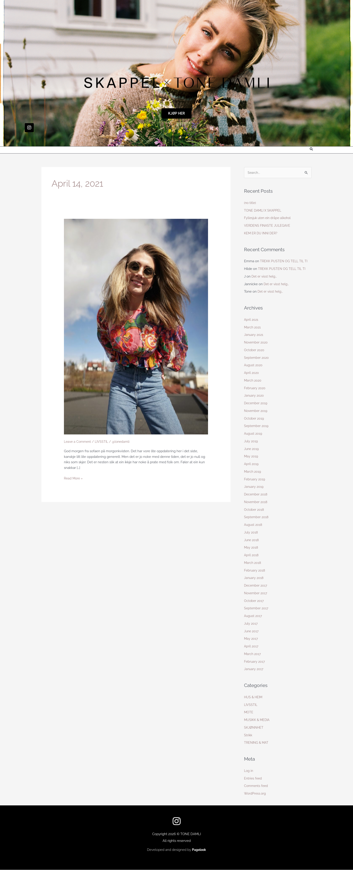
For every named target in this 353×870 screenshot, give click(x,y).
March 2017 (253, 654)
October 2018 (254, 510)
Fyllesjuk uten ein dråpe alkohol (269, 218)
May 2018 (251, 548)
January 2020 (254, 396)
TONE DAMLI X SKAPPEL (263, 211)
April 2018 (251, 555)
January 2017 (254, 669)
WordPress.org (255, 794)
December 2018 (256, 495)
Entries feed (253, 779)
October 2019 (254, 419)
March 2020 (253, 381)
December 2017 (256, 586)
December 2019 (256, 403)
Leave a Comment (78, 442)
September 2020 (257, 358)
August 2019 (253, 434)
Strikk (248, 735)
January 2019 (254, 487)
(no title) (250, 203)
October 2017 (254, 601)
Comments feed (256, 786)
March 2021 (253, 327)
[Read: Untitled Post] (136, 326)
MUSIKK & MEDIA (258, 720)
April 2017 (251, 646)
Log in (249, 771)
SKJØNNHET (254, 728)
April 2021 (251, 320)
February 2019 (255, 479)
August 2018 (253, 525)
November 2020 (256, 343)
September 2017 (256, 608)
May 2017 (251, 639)
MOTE (248, 712)
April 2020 (252, 373)
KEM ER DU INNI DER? (262, 233)
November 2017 (256, 593)
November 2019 (256, 411)
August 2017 (253, 616)
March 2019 (253, 472)
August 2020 (254, 365)
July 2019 (251, 441)
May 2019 (251, 456)
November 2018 (256, 502)
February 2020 (255, 388)
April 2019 (251, 464)
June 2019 (252, 449)
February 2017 (255, 662)
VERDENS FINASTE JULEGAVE (268, 226)
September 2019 (257, 426)
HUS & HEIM (253, 697)
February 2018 (255, 571)
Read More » (74, 478)
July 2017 (251, 624)
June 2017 (252, 631)
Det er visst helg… (264, 277)
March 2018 (253, 563)
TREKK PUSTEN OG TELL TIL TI (285, 261)
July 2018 (251, 533)
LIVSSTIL (104, 442)
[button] (311, 149)
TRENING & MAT (257, 743)
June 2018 (252, 540)
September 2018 (257, 517)
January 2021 (254, 335)
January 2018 (254, 578)
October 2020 (254, 350)
